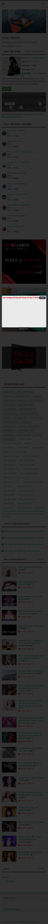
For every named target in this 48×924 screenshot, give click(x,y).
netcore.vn (26, 328)
